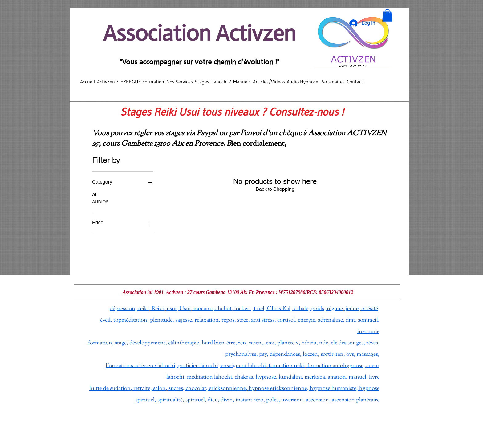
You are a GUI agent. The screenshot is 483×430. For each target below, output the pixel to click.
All (95, 194)
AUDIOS (100, 201)
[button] (387, 15)
